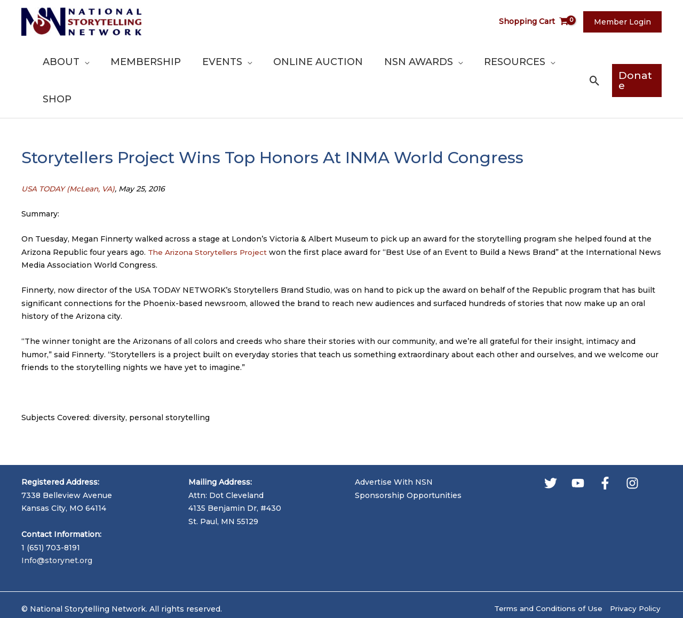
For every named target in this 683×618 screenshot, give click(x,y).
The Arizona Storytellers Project (210, 214)
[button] (591, 62)
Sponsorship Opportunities (408, 457)
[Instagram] (632, 445)
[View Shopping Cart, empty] (540, 22)
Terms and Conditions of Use (544, 571)
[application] (116, 62)
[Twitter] (550, 445)
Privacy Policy (635, 571)
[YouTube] (577, 445)
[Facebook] (605, 445)
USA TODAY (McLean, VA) (69, 151)
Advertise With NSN (394, 445)
